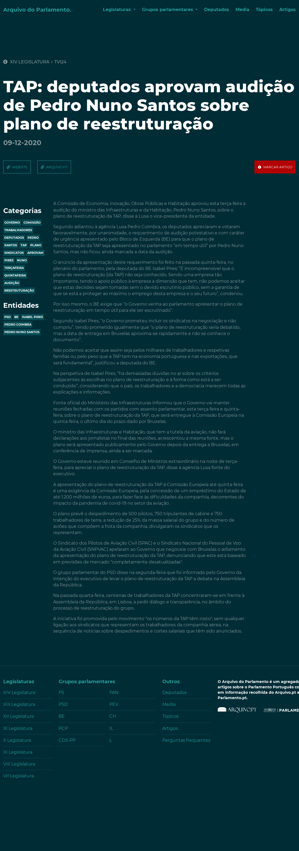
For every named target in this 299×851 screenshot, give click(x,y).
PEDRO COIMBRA (17, 324)
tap (24, 245)
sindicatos (14, 253)
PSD (7, 317)
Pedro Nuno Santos (21, 332)
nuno (22, 260)
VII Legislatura (18, 775)
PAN (114, 692)
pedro (33, 238)
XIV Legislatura (26, 62)
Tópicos (264, 9)
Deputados (216, 9)
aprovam (35, 253)
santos (10, 245)
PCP (63, 728)
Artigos (287, 9)
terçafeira (14, 268)
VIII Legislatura (19, 764)
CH (112, 716)
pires (9, 260)
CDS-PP (67, 740)
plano (35, 245)
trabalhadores (18, 230)
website (19, 167)
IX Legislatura (17, 752)
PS (61, 692)
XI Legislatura (17, 728)
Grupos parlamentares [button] (168, 9)
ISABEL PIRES (32, 317)
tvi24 (60, 62)
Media (242, 9)
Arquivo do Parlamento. (37, 10)
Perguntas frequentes (186, 740)
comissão (32, 222)
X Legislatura (17, 740)
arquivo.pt (57, 167)
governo (12, 222)
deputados (14, 238)
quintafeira (15, 275)
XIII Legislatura (19, 704)
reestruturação (19, 290)
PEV (113, 704)
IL (111, 728)
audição (11, 283)
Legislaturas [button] (117, 9)
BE (16, 317)
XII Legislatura (18, 716)
